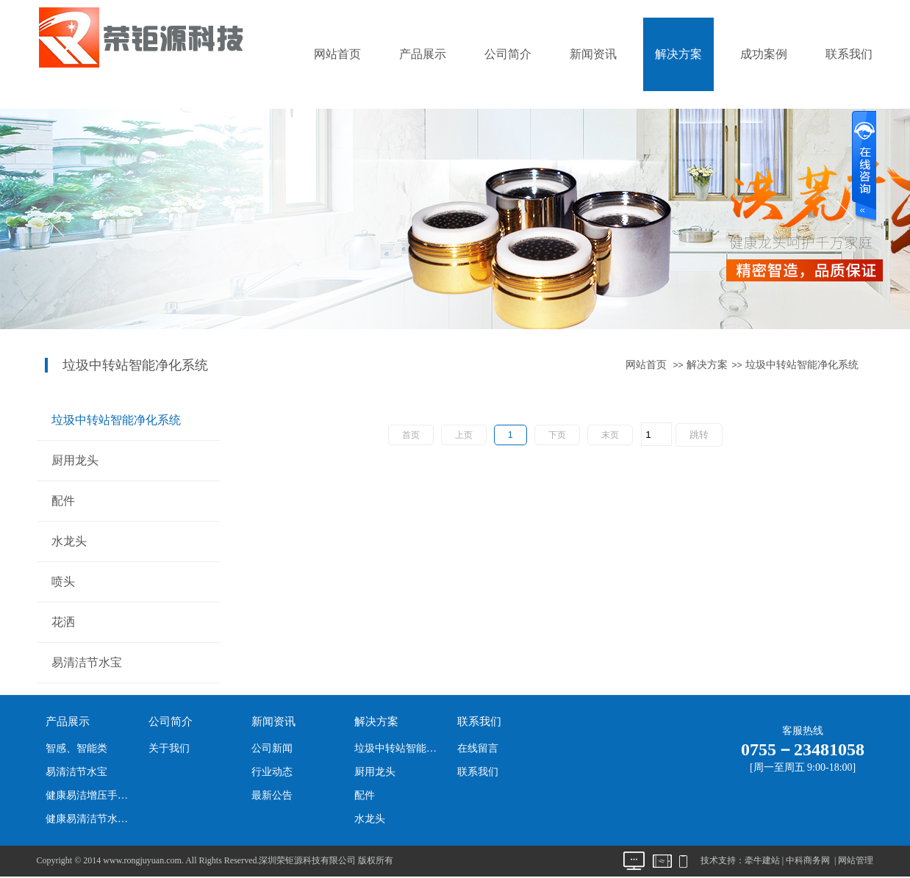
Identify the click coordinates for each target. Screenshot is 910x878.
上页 (464, 435)
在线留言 (477, 748)
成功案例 (763, 54)
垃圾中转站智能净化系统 (802, 364)
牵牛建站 (762, 860)
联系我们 (849, 54)
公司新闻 (272, 748)
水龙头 (69, 541)
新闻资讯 (593, 54)
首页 (411, 435)
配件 (63, 500)
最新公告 (272, 795)
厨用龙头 (74, 460)
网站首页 (337, 54)
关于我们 (169, 748)
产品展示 (422, 54)
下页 (557, 435)
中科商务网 (808, 860)
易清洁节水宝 (86, 662)
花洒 (63, 622)
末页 (610, 435)
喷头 (63, 581)
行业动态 (272, 771)
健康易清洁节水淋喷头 (91, 818)
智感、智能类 (76, 748)
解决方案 (678, 54)
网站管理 (855, 860)
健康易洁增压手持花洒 (91, 795)
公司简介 (507, 54)
